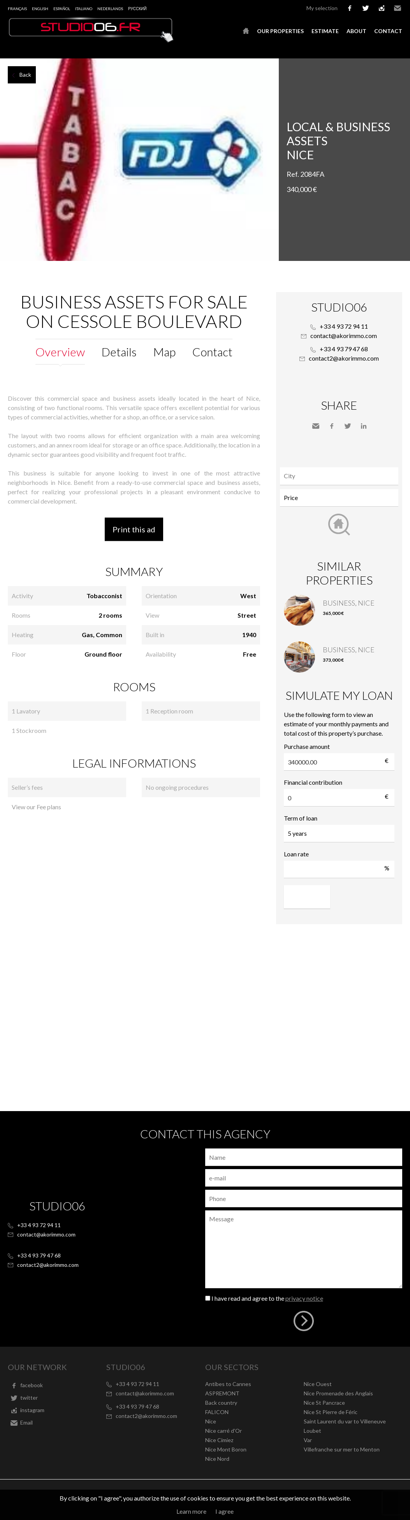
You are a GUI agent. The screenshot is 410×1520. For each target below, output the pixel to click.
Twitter (347, 426)
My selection (322, 8)
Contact (388, 31)
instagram (381, 8)
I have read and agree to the (267, 1298)
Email (397, 8)
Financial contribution (313, 782)
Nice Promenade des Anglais (338, 1393)
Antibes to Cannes (228, 1384)
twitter (365, 8)
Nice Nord (217, 1458)
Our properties (280, 31)
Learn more (191, 1511)
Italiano (83, 8)
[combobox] (339, 476)
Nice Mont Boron (225, 1449)
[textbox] (341, 476)
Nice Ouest (318, 1384)
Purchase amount (307, 746)
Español (61, 8)
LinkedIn (363, 426)
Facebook (332, 426)
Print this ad (134, 529)
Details (119, 352)
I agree (224, 1511)
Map (164, 352)
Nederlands (110, 8)
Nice (210, 1421)
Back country (221, 1402)
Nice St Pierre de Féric (330, 1412)
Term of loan (300, 818)
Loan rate (296, 854)
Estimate (325, 31)
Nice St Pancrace (324, 1402)
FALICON (217, 1412)
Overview (60, 352)
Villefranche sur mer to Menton (342, 1449)
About (356, 31)
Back (25, 74)
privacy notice (304, 1298)
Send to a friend (316, 426)
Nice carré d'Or (223, 1430)
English (40, 8)
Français (17, 8)
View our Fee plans (36, 806)
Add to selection (405, 67)
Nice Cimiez (219, 1440)
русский (137, 8)
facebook (349, 8)
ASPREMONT (222, 1393)
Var (308, 1440)
